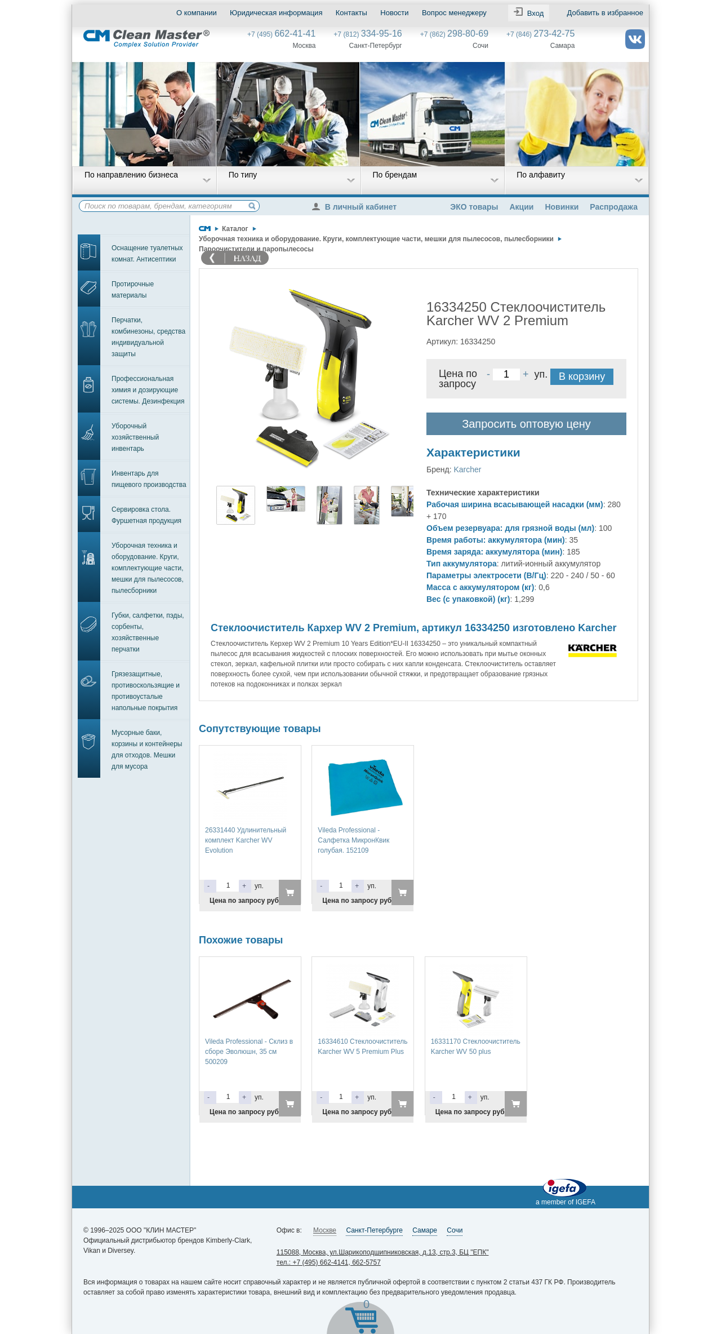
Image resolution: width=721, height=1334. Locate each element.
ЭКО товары (474, 206)
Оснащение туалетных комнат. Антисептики (147, 253)
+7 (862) (454, 34)
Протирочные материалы (133, 289)
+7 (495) (281, 34)
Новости (394, 12)
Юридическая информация (276, 12)
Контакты (351, 12)
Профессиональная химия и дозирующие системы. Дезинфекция (148, 390)
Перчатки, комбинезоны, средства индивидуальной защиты (148, 337)
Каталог (235, 229)
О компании (196, 12)
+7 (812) (367, 34)
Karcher (467, 469)
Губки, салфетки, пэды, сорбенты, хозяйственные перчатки (148, 632)
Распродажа (614, 206)
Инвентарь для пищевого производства (149, 479)
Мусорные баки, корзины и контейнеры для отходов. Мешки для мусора (147, 749)
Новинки (561, 206)
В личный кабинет (357, 206)
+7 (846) (540, 34)
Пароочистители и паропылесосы (256, 249)
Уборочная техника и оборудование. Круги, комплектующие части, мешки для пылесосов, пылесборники (148, 568)
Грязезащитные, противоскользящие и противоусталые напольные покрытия (146, 691)
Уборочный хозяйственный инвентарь (135, 437)
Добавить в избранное (605, 12)
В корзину (582, 376)
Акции (521, 206)
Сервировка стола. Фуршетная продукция (146, 515)
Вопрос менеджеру (454, 12)
